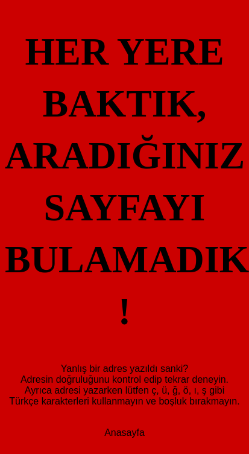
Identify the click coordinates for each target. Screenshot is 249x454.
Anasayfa (124, 232)
